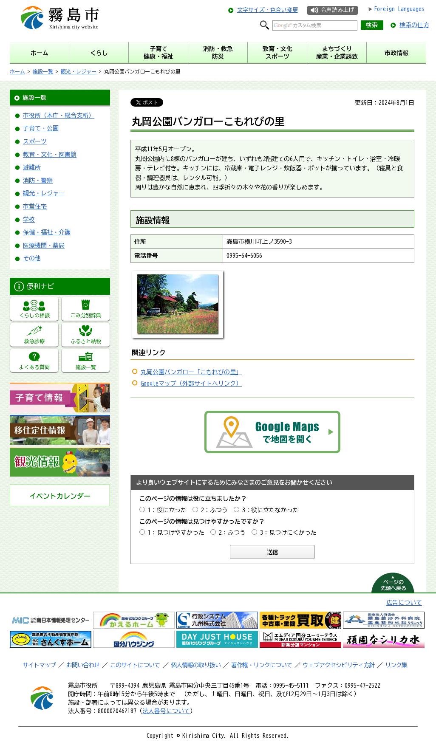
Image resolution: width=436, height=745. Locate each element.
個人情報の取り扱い (196, 665)
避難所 (32, 167)
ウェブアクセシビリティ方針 (338, 665)
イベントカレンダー (60, 496)
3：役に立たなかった (270, 510)
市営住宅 (35, 206)
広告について (404, 603)
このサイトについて (135, 665)
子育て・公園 (41, 128)
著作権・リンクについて (261, 665)
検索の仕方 (414, 25)
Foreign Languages (399, 9)
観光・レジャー (78, 71)
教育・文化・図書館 (49, 155)
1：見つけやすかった (176, 533)
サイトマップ (39, 665)
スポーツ (35, 141)
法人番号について (166, 711)
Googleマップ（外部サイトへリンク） (191, 384)
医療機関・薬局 (44, 245)
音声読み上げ (337, 10)
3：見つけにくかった (288, 533)
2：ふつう (214, 510)
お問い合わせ (82, 665)
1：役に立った (167, 510)
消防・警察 (38, 180)
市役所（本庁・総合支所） (58, 116)
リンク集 (396, 665)
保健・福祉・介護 (47, 232)
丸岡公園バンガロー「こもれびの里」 (191, 372)
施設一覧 (43, 71)
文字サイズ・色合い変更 (267, 10)
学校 (29, 220)
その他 (32, 258)
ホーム (17, 71)
